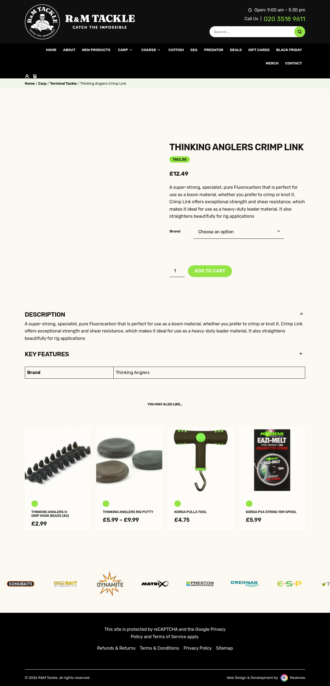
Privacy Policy (198, 648)
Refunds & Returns (116, 648)
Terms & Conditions (159, 648)
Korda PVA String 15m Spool (271, 512)
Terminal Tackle (63, 83)
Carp (42, 83)
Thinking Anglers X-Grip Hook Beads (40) (50, 514)
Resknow (297, 678)
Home (30, 83)
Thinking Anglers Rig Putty (128, 512)
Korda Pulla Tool (190, 512)
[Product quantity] (177, 271)
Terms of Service (169, 636)
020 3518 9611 (284, 19)
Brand (175, 231)
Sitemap (224, 648)
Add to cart (210, 270)
